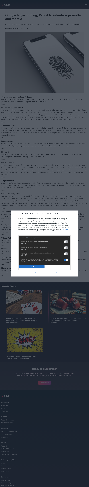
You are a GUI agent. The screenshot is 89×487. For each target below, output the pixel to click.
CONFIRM (32, 267)
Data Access (44, 273)
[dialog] (44, 243)
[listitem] (44, 238)
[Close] (74, 214)
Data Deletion (34, 273)
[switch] (66, 241)
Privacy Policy (54, 273)
